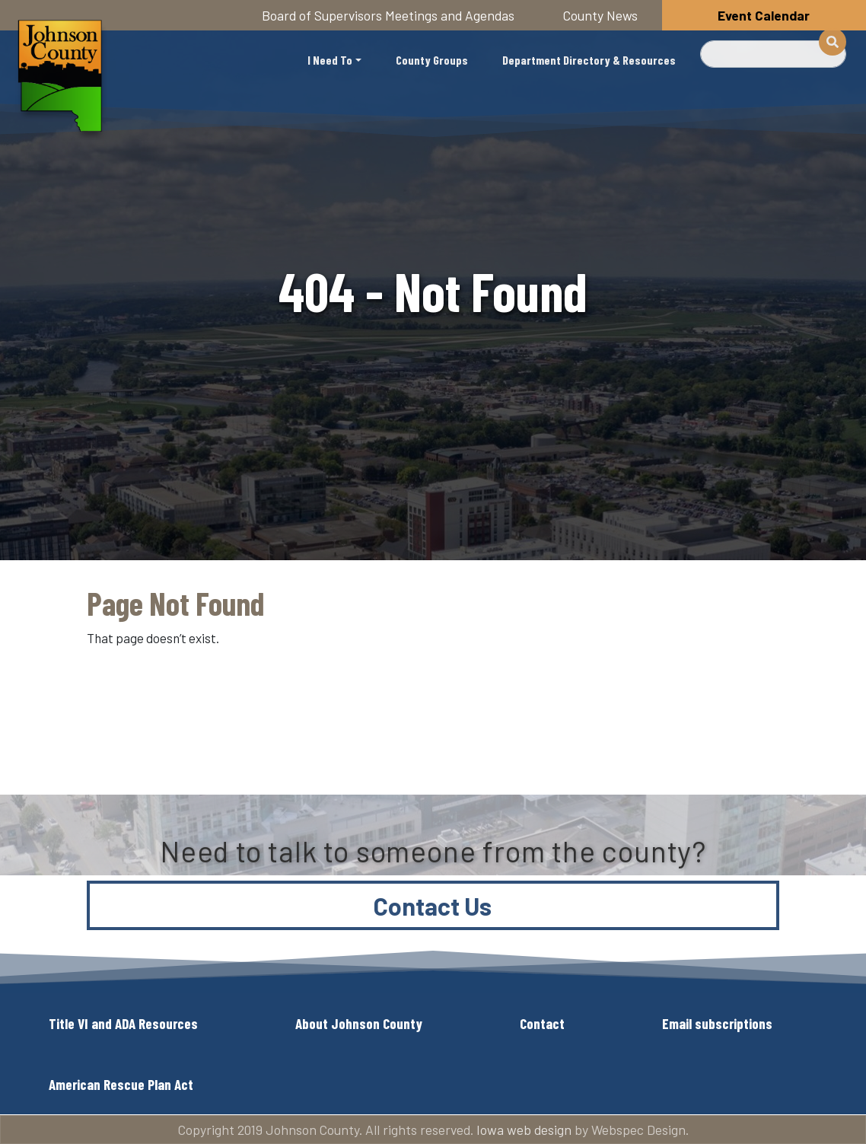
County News (600, 15)
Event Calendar (764, 15)
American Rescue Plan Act (121, 1084)
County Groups (432, 60)
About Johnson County (358, 1023)
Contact (542, 1023)
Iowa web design (523, 1129)
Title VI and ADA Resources (123, 1023)
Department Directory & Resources (589, 60)
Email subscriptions (717, 1023)
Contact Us (433, 905)
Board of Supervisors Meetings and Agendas (388, 15)
